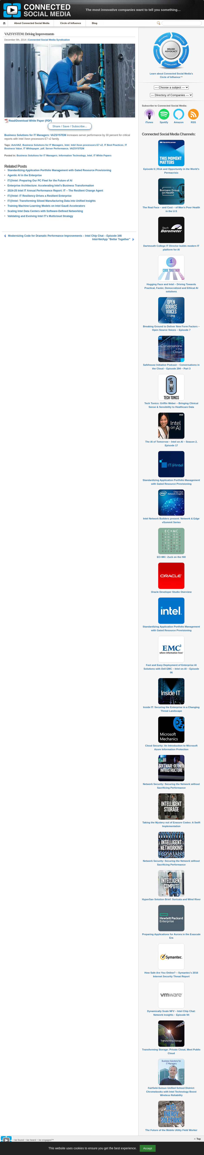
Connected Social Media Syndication (49, 39)
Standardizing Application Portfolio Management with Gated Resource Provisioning (59, 170)
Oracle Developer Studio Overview (171, 592)
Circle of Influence (70, 23)
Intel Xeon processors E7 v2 (87, 145)
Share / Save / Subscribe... (69, 126)
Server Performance (57, 148)
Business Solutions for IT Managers (42, 145)
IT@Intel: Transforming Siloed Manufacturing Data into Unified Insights (51, 200)
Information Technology (72, 155)
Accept (147, 1148)
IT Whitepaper (31, 148)
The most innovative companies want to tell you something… (133, 10)
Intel (67, 145)
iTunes (149, 122)
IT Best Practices (114, 145)
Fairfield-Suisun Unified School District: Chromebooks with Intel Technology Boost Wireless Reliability (171, 1091)
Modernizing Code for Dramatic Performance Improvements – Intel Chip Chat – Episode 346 (65, 235)
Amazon (179, 122)
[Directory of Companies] (171, 87)
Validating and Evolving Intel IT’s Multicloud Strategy (40, 216)
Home (5, 23)
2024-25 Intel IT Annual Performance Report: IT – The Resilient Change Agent (55, 190)
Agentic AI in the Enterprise (24, 175)
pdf (42, 148)
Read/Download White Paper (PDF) (28, 120)
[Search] (182, 23)
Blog (94, 23)
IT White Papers (103, 155)
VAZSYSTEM (58, 135)
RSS (193, 122)
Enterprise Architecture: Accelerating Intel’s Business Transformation (50, 185)
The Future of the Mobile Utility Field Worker (171, 1130)
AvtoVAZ (16, 145)
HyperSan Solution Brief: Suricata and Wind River (171, 899)
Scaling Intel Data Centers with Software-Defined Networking (45, 211)
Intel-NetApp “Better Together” (111, 239)
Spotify (164, 122)
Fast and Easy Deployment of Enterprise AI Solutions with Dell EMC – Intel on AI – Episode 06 (171, 669)
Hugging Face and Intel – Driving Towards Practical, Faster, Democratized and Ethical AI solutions (171, 288)
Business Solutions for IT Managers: (27, 135)
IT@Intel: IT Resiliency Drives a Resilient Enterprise (39, 195)
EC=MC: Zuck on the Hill (171, 557)
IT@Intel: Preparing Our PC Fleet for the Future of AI (39, 180)
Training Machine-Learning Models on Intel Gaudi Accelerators (46, 205)
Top (199, 1139)
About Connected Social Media (31, 23)
